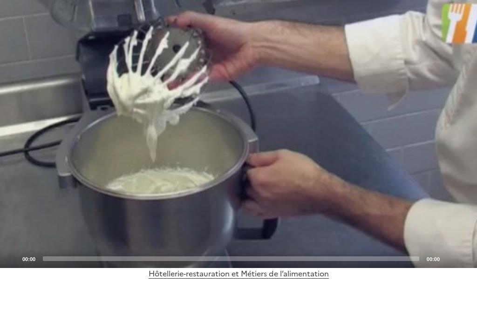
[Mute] (449, 258)
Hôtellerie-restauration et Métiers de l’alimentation (239, 273)
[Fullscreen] (464, 258)
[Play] (238, 134)
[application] (238, 134)
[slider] (231, 258)
